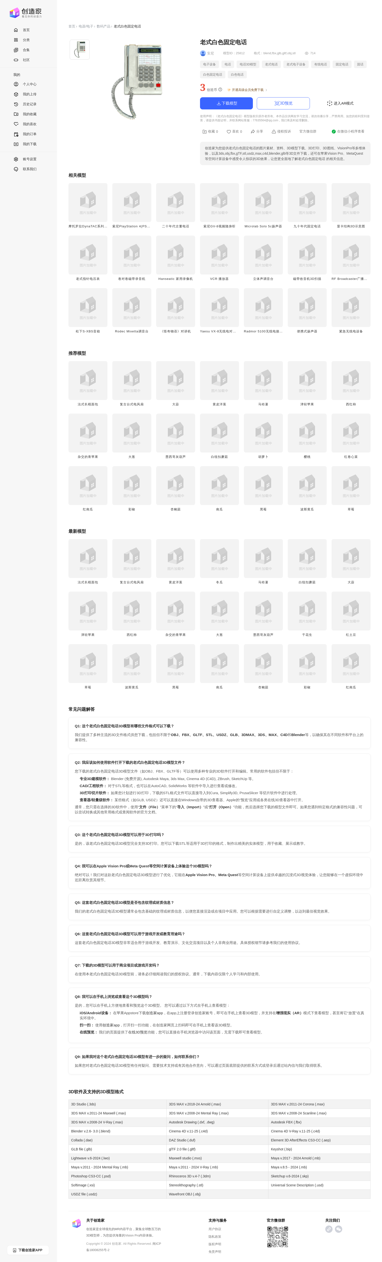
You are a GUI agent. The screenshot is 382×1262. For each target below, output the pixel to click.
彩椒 (131, 509)
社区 (21, 60)
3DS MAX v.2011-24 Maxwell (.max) (98, 1113)
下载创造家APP (27, 1250)
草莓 (351, 509)
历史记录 (25, 104)
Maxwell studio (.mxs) (185, 1158)
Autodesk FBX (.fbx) (286, 1122)
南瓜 (219, 509)
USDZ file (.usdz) (84, 1194)
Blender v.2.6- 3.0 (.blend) (90, 1131)
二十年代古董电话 (175, 226)
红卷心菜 (351, 457)
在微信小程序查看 (348, 131)
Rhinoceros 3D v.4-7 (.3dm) (190, 1176)
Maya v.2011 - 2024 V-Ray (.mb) (193, 1167)
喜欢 (234, 131)
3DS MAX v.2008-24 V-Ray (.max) (97, 1122)
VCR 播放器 (219, 279)
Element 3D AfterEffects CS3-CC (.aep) (301, 1140)
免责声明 (215, 1251)
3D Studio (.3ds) (83, 1104)
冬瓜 (219, 582)
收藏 (210, 131)
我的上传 (25, 94)
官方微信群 (307, 131)
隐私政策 (215, 1236)
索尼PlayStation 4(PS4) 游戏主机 (138, 226)
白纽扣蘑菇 (219, 457)
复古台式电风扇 (132, 404)
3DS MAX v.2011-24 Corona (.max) (298, 1104)
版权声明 (215, 1244)
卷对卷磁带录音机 (131, 279)
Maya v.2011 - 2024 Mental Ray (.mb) (99, 1167)
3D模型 (107, 1091)
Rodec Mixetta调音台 (132, 331)
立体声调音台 (263, 279)
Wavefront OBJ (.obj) (185, 1194)
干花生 (307, 635)
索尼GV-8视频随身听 (219, 226)
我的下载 (25, 144)
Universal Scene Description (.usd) (297, 1185)
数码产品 (103, 26)
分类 (21, 40)
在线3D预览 (137, 1032)
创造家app (154, 1013)
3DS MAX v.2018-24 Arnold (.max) (195, 1104)
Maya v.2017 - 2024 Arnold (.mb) (295, 1158)
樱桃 (307, 457)
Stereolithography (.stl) (186, 1185)
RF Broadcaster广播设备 (351, 279)
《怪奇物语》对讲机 (175, 331)
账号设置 (25, 159)
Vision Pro (132, 1235)
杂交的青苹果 (88, 457)
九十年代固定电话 (307, 226)
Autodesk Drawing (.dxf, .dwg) (192, 1122)
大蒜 (175, 404)
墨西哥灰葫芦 (175, 457)
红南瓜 (88, 509)
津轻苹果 (307, 404)
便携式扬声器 (307, 331)
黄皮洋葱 (219, 404)
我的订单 (25, 134)
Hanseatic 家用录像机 (175, 279)
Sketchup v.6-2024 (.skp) (290, 1176)
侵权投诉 (281, 131)
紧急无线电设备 (351, 331)
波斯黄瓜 (307, 509)
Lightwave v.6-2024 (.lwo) (90, 1158)
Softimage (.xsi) (83, 1185)
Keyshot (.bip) (281, 1149)
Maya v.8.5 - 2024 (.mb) (289, 1167)
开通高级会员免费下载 (247, 90)
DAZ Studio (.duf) (182, 1140)
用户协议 (215, 1229)
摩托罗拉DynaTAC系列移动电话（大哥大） (101, 226)
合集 (21, 50)
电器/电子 (86, 26)
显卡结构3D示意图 (351, 226)
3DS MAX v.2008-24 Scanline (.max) (298, 1113)
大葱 (131, 457)
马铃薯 (263, 404)
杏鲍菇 (176, 509)
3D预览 (283, 103)
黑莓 (263, 509)
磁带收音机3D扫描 (307, 279)
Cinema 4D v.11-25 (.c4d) (188, 1131)
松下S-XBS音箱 (88, 331)
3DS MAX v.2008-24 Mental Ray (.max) (199, 1113)
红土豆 (351, 635)
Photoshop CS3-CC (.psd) (91, 1176)
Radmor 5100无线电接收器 (265, 331)
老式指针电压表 (88, 279)
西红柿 (351, 404)
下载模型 (226, 103)
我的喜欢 (25, 124)
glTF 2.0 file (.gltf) (182, 1149)
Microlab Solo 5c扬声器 (263, 226)
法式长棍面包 (88, 404)
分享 (257, 131)
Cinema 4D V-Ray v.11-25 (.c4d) (295, 1131)
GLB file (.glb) (81, 1149)
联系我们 (25, 169)
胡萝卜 (263, 457)
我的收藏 (25, 114)
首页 (21, 30)
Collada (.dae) (82, 1140)
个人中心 (25, 84)
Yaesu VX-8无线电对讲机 (219, 331)
